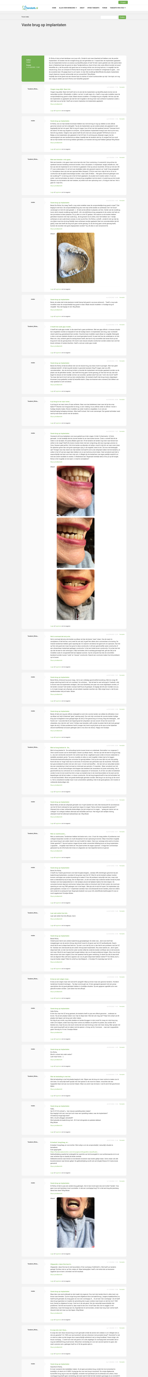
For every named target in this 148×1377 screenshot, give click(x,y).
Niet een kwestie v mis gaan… (61, 159)
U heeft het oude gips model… (61, 327)
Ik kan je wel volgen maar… (59, 979)
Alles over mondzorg (67, 8)
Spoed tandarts (93, 8)
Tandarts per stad (117, 8)
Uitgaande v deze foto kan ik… (61, 1264)
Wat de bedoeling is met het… (60, 1077)
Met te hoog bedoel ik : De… (60, 748)
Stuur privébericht (56, 104)
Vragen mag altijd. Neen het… (60, 89)
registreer (58, 110)
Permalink (121, 87)
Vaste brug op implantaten (59, 121)
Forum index (25, 17)
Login (52, 110)
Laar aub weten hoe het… (59, 913)
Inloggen (123, 2)
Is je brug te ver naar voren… (60, 402)
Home (54, 8)
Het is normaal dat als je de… (60, 636)
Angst (82, 8)
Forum (104, 8)
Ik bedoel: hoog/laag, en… (59, 1142)
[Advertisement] (78, 41)
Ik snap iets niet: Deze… (58, 1330)
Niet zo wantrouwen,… (58, 834)
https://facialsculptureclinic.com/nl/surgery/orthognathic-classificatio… (74, 1152)
